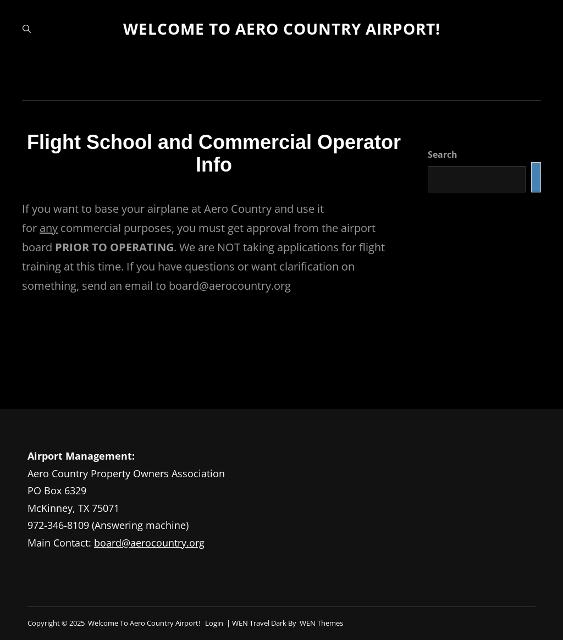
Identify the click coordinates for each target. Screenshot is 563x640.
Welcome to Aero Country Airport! (281, 28)
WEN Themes (321, 623)
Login (214, 623)
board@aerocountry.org (149, 542)
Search (442, 154)
